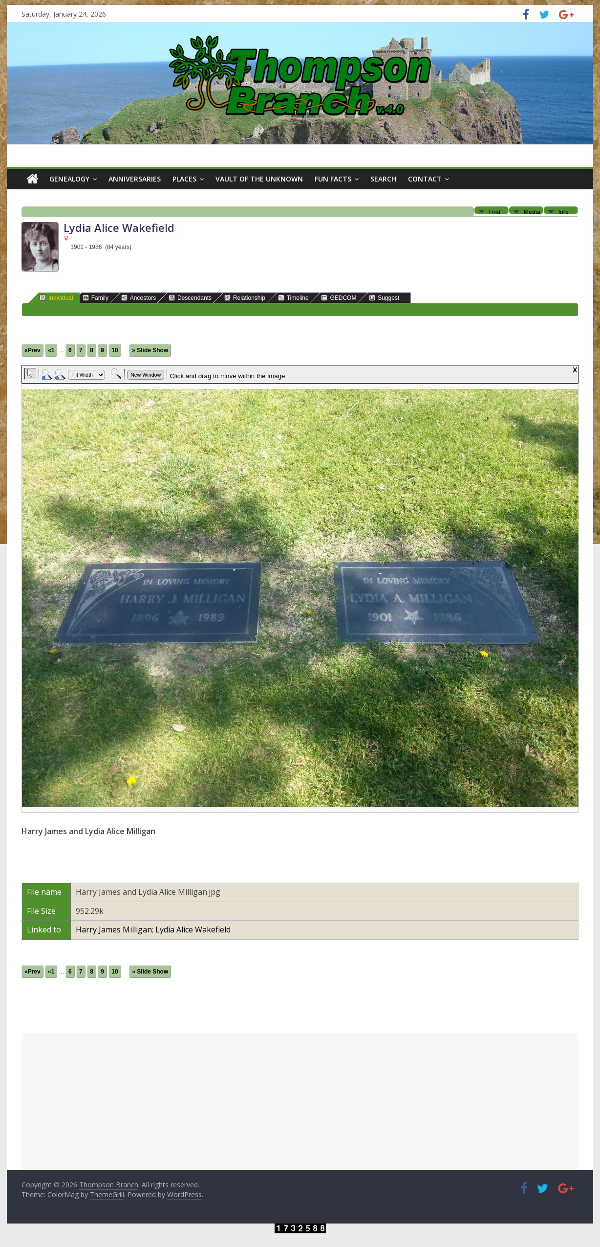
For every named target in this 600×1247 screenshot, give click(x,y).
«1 (51, 350)
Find (494, 211)
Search (383, 178)
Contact (425, 178)
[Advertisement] (300, 1101)
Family (95, 297)
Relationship (244, 297)
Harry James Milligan (114, 929)
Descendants (190, 297)
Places (184, 178)
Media (532, 211)
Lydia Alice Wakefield (193, 929)
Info (563, 211)
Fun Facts (333, 178)
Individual (56, 297)
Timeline (293, 297)
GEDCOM (338, 297)
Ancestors (138, 297)
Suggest (384, 297)
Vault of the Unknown (259, 178)
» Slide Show (150, 350)
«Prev (32, 350)
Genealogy (69, 178)
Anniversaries (134, 178)
